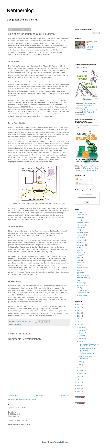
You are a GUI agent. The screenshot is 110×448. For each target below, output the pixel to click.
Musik (78, 258)
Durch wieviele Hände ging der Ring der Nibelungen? (88, 345)
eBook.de (95, 168)
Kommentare (81, 183)
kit (77, 247)
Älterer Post (65, 396)
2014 (79, 322)
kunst (78, 250)
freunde (79, 227)
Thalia (94, 104)
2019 (79, 307)
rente (78, 265)
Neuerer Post (13, 396)
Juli (80, 341)
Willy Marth (93, 42)
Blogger (64, 442)
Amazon (86, 104)
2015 (79, 319)
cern (78, 220)
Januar (81, 373)
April (80, 365)
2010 (79, 383)
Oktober (82, 333)
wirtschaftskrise (82, 295)
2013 (79, 325)
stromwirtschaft (82, 278)
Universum (80, 283)
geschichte (80, 235)
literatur (79, 252)
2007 (79, 391)
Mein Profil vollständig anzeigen (90, 47)
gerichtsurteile (81, 232)
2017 (79, 313)
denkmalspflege (82, 222)
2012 (79, 377)
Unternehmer (81, 285)
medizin (79, 255)
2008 (79, 388)
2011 (79, 380)
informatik (80, 237)
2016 (79, 316)
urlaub (79, 288)
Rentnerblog (20, 10)
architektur (80, 212)
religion (79, 263)
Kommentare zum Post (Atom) (26, 399)
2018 (79, 310)
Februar (81, 370)
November (82, 330)
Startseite (39, 396)
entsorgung (80, 225)
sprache (79, 273)
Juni (80, 362)
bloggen (79, 217)
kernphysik (80, 242)
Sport (78, 270)
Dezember (82, 327)
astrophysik (80, 215)
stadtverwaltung (82, 275)
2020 (79, 304)
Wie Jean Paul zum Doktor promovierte (87, 349)
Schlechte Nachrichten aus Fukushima (87, 357)
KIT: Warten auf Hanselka (86, 353)
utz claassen (81, 290)
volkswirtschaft (81, 293)
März (81, 367)
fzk (77, 230)
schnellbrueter (81, 268)
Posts (79, 179)
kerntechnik (17, 324)
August (81, 339)
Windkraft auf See (90, 110)
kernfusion (80, 240)
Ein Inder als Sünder (90, 170)
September (83, 336)
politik (78, 260)
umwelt (79, 280)
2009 (79, 385)
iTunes (86, 168)
